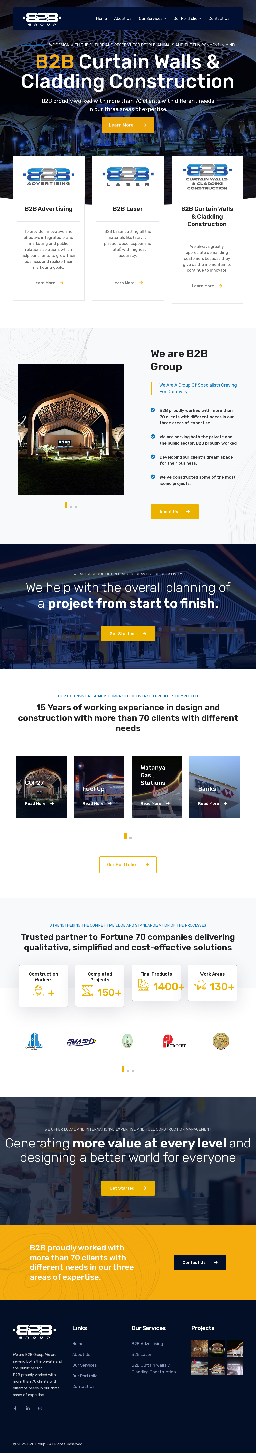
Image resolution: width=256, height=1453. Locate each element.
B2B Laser (141, 1354)
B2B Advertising (147, 1343)
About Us (81, 1354)
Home (78, 1343)
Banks (207, 788)
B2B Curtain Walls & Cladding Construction (154, 1368)
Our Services (84, 1365)
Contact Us (83, 1386)
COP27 (34, 782)
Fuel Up (94, 788)
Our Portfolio (85, 1375)
